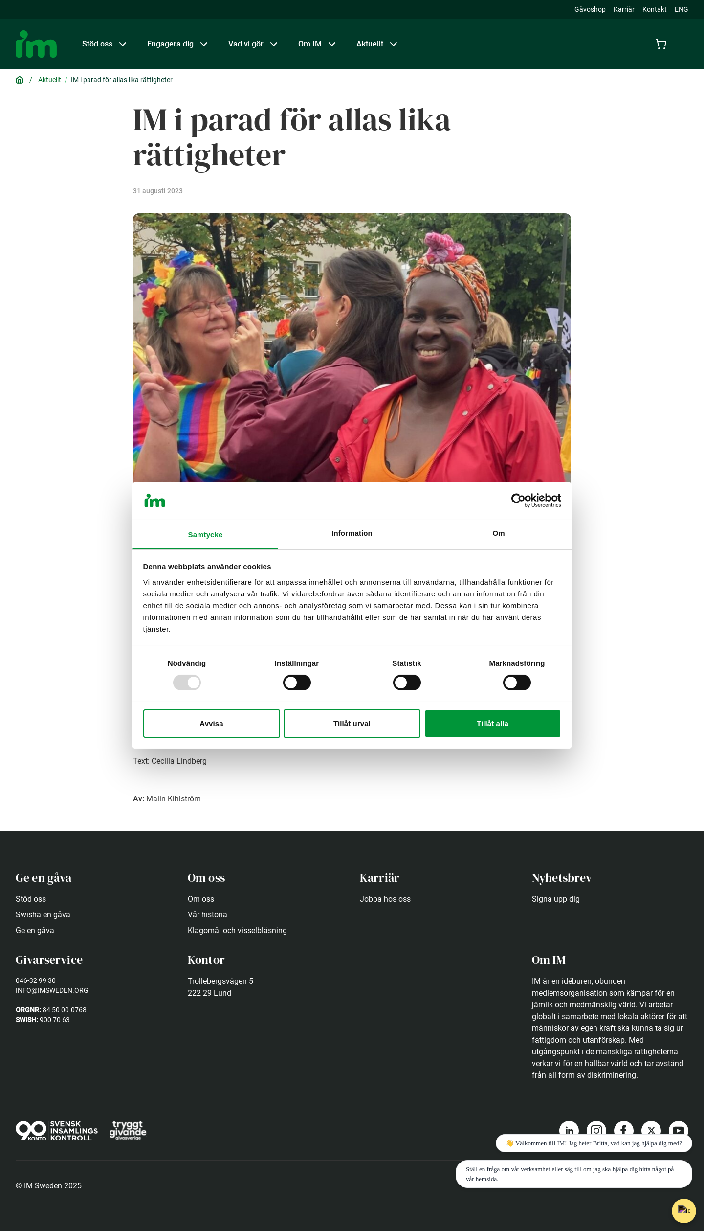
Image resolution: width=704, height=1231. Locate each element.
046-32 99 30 (36, 980)
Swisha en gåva (43, 914)
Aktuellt (49, 80)
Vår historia (207, 914)
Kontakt (654, 9)
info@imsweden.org (52, 990)
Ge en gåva (35, 930)
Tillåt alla (492, 723)
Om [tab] (498, 533)
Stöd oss (31, 899)
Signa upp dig (556, 899)
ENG (681, 9)
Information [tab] (352, 533)
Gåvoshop (590, 9)
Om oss (201, 899)
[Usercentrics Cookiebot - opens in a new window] (518, 500)
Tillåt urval (352, 723)
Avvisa (211, 723)
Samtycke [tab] (205, 534)
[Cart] (663, 44)
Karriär (624, 9)
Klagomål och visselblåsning (237, 930)
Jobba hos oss (385, 899)
